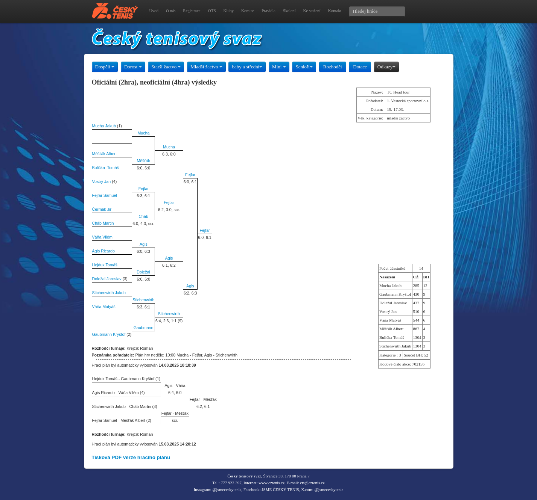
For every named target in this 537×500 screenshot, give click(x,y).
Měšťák (143, 161)
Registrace (191, 10)
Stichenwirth (143, 300)
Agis (144, 244)
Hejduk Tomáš (104, 265)
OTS (212, 10)
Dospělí (105, 66)
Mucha (143, 133)
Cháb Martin (103, 223)
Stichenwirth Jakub (109, 292)
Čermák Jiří (102, 209)
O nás (170, 10)
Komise (247, 10)
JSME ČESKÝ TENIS (280, 489)
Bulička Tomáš (105, 167)
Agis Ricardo (103, 251)
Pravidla (268, 10)
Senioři (304, 66)
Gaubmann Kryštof (109, 334)
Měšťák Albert (104, 153)
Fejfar (190, 174)
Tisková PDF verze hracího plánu (131, 457)
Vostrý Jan (101, 181)
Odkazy (386, 66)
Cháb (143, 216)
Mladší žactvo (206, 66)
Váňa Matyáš (104, 306)
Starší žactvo (166, 66)
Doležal (143, 272)
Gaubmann (144, 327)
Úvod (153, 10)
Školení (289, 10)
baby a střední (247, 66)
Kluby (229, 10)
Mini (279, 66)
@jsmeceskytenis (226, 489)
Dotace (360, 66)
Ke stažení (312, 10)
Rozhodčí (332, 66)
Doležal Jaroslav (107, 278)
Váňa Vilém (102, 237)
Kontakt (334, 10)
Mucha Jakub (104, 126)
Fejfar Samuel (104, 195)
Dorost (133, 66)
